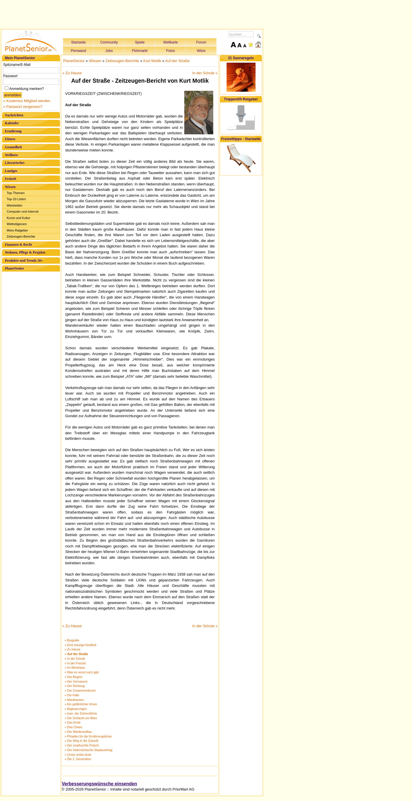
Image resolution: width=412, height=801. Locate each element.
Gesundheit (13, 147)
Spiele (140, 42)
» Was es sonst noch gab (82, 672)
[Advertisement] (132, 14)
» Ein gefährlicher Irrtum (81, 704)
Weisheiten (14, 205)
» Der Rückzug (75, 686)
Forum (201, 42)
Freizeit (10, 179)
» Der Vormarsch (76, 681)
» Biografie (72, 640)
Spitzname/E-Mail (16, 65)
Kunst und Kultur (18, 218)
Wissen (10, 187)
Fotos (170, 51)
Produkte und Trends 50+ (24, 260)
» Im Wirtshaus (75, 667)
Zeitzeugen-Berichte (21, 236)
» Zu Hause (72, 649)
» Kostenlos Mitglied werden (26, 101)
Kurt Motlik (152, 61)
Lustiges (11, 171)
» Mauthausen (74, 699)
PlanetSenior (14, 268)
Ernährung (13, 131)
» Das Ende (73, 722)
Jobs (109, 51)
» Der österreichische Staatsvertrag (88, 750)
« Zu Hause (72, 73)
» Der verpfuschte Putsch (82, 745)
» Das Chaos (73, 727)
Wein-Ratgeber (17, 230)
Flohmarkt (139, 51)
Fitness (10, 139)
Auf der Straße (177, 61)
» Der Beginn (73, 677)
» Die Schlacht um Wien (81, 718)
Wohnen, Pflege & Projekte (25, 252)
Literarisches (14, 163)
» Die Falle (72, 695)
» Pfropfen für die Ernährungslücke (88, 736)
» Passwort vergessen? (22, 106)
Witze (201, 51)
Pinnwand (78, 51)
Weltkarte (170, 42)
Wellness (11, 155)
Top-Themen (16, 193)
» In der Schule (75, 658)
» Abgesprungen (76, 708)
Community (109, 42)
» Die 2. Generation (78, 759)
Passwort (10, 76)
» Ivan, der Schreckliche (81, 713)
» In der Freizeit (75, 663)
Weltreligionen (17, 224)
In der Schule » (205, 73)
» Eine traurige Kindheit (80, 645)
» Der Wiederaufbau (78, 731)
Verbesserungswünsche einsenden (99, 783)
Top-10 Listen (16, 199)
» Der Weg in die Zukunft (81, 740)
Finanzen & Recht (18, 245)
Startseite (78, 42)
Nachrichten (14, 115)
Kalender (12, 123)
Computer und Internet (23, 211)
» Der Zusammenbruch (80, 690)
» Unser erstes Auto (78, 754)
